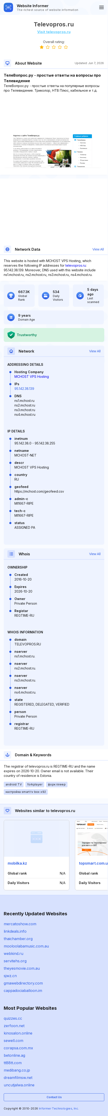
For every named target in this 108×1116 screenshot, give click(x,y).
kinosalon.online (18, 1033)
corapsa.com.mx (18, 1048)
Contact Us (54, 1097)
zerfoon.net (14, 1025)
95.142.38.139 (24, 389)
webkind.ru (13, 953)
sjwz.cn (10, 975)
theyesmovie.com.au (22, 968)
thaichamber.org (18, 938)
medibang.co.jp (17, 1070)
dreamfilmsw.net (18, 1077)
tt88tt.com (13, 1062)
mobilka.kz (17, 863)
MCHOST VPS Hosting (31, 376)
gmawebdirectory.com (23, 983)
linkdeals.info (15, 931)
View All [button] (98, 249)
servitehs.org (15, 961)
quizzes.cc (13, 1018)
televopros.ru (75, 265)
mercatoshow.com (20, 924)
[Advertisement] (54, 107)
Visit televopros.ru (54, 32)
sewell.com (13, 1040)
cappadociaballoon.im (23, 990)
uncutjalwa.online (19, 1085)
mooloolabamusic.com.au (26, 946)
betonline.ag (14, 1055)
